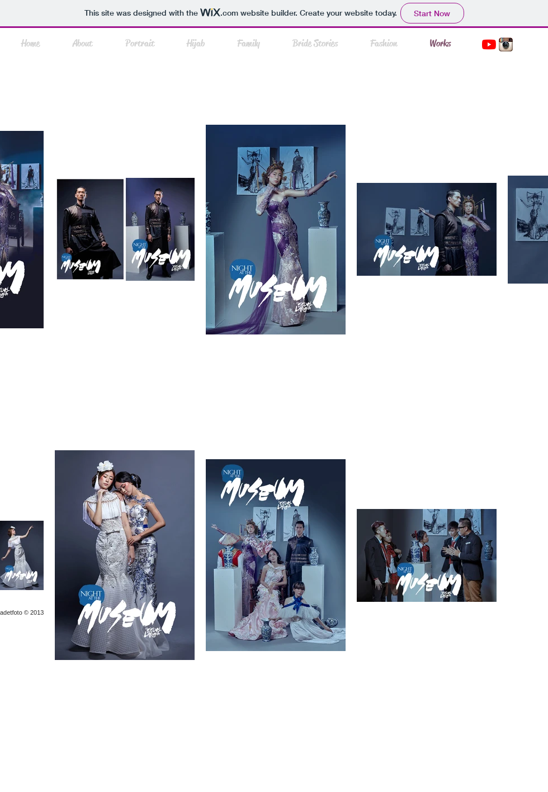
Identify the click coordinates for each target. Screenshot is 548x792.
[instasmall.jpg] (506, 44)
